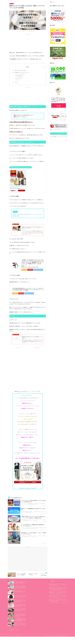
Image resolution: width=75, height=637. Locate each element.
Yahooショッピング (38, 269)
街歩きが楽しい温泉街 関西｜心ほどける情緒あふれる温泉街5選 (58, 601)
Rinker (26, 265)
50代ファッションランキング (55, 129)
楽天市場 (30, 269)
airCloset (32, 448)
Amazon (24, 269)
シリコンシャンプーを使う (20, 74)
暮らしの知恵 (11, 3)
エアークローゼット (26, 395)
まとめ (16, 82)
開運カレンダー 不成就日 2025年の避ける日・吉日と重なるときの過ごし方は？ (58, 593)
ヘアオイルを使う (19, 78)
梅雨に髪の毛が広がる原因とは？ (21, 70)
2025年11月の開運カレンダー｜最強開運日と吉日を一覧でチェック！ (58, 585)
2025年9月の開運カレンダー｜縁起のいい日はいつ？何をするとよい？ (58, 597)
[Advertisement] (27, 43)
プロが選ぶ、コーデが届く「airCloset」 (27, 488)
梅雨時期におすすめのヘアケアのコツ (22, 72)
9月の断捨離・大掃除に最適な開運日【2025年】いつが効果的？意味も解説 (58, 589)
